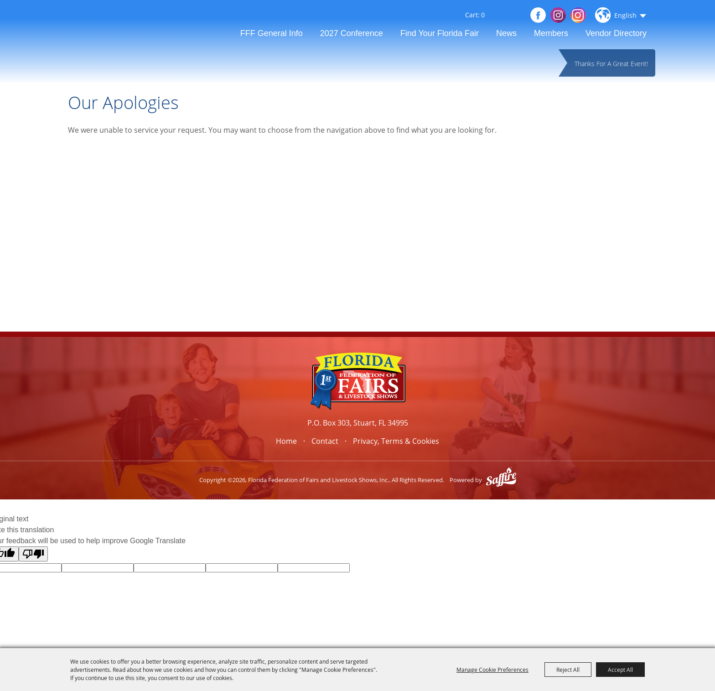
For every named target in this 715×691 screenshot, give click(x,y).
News (506, 33)
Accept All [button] (620, 669)
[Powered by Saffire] (501, 480)
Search (502, 16)
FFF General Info (271, 33)
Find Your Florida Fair (439, 33)
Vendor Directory (616, 33)
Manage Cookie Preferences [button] (492, 669)
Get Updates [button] (516, 15)
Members (551, 33)
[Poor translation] (33, 553)
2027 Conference (351, 33)
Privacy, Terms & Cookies (396, 441)
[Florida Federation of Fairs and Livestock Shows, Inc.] (124, 43)
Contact (324, 441)
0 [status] (483, 15)
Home (286, 441)
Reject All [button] (568, 669)
